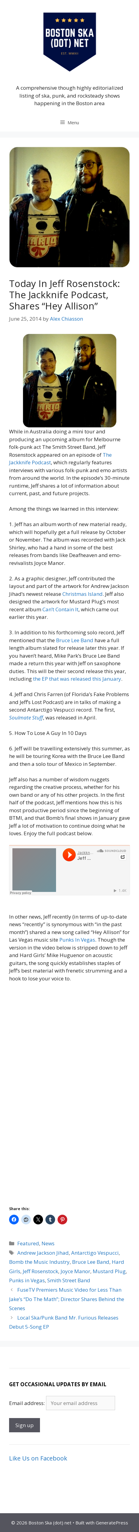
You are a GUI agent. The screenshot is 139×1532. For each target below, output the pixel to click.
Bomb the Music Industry (39, 1261)
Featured (28, 1243)
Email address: (27, 1403)
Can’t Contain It (60, 609)
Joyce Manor (75, 1271)
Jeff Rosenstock (40, 1271)
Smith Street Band (68, 1280)
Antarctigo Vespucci (95, 1252)
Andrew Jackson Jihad (43, 1252)
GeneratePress (112, 1523)
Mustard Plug (109, 1271)
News (48, 1243)
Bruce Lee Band (74, 640)
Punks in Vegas (27, 1280)
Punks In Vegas (77, 939)
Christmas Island (82, 593)
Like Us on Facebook (38, 1458)
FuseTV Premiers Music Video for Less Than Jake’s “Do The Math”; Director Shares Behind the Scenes (66, 1299)
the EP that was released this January (77, 678)
